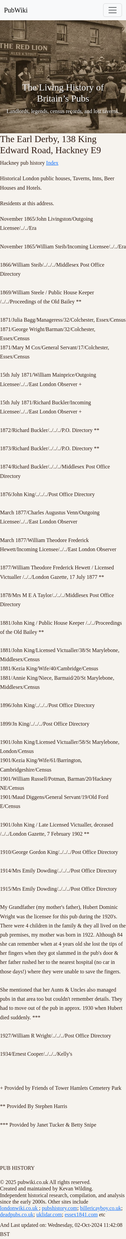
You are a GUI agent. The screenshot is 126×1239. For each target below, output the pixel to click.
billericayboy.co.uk (100, 1208)
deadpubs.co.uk (17, 1214)
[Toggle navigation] (112, 10)
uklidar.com (49, 1214)
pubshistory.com (59, 1208)
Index (52, 163)
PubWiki (16, 10)
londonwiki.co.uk (19, 1208)
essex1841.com (81, 1214)
